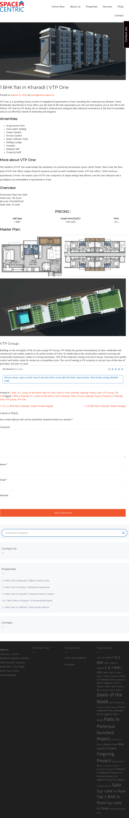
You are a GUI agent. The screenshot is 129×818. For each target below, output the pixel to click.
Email (3, 480)
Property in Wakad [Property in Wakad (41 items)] (114, 779)
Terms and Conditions (75, 658)
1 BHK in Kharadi (20, 396)
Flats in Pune (63, 392)
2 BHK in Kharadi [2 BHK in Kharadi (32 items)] (116, 680)
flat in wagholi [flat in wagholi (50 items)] (104, 714)
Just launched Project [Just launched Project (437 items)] (106, 732)
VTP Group (108, 392)
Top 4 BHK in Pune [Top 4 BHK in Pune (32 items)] (117, 809)
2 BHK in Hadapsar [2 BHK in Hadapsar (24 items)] (111, 676)
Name (3, 464)
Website (4, 495)
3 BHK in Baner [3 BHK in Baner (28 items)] (116, 687)
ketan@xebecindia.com (42, 95)
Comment (5, 427)
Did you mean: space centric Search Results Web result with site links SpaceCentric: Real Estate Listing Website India (61, 379)
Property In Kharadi (112, 396)
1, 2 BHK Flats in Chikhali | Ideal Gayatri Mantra (25, 607)
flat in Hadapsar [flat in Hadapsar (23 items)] (111, 707)
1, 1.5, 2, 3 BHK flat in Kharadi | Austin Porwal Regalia (26, 406)
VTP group (11, 399)
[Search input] (63, 533)
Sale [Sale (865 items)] (116, 785)
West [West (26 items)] (99, 813)
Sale (99, 392)
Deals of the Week (32, 392)
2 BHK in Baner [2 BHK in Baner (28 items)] (108, 673)
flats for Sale (49, 392)
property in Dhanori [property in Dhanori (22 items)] (111, 766)
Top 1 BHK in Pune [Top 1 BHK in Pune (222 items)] (111, 791)
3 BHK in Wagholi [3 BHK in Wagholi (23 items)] (115, 690)
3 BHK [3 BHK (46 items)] (107, 686)
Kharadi (75, 392)
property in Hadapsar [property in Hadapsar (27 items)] (106, 769)
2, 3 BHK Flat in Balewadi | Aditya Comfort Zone (25, 580)
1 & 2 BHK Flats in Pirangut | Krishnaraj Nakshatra (27, 600)
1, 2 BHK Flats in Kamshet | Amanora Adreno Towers (28, 594)
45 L (19, 392)
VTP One (21, 399)
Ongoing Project (88, 392)
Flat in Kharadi (62, 396)
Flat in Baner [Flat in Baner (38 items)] (115, 702)
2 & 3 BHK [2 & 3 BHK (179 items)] (112, 668)
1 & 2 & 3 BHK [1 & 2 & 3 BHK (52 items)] (104, 657)
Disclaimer (70, 664)
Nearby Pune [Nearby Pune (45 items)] (110, 744)
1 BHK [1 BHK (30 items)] (106, 663)
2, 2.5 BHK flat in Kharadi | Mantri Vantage (105, 406)
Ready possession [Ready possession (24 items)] (104, 786)
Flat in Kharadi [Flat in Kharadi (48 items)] (115, 710)
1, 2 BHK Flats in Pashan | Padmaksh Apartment (26, 587)
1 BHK (13, 392)
